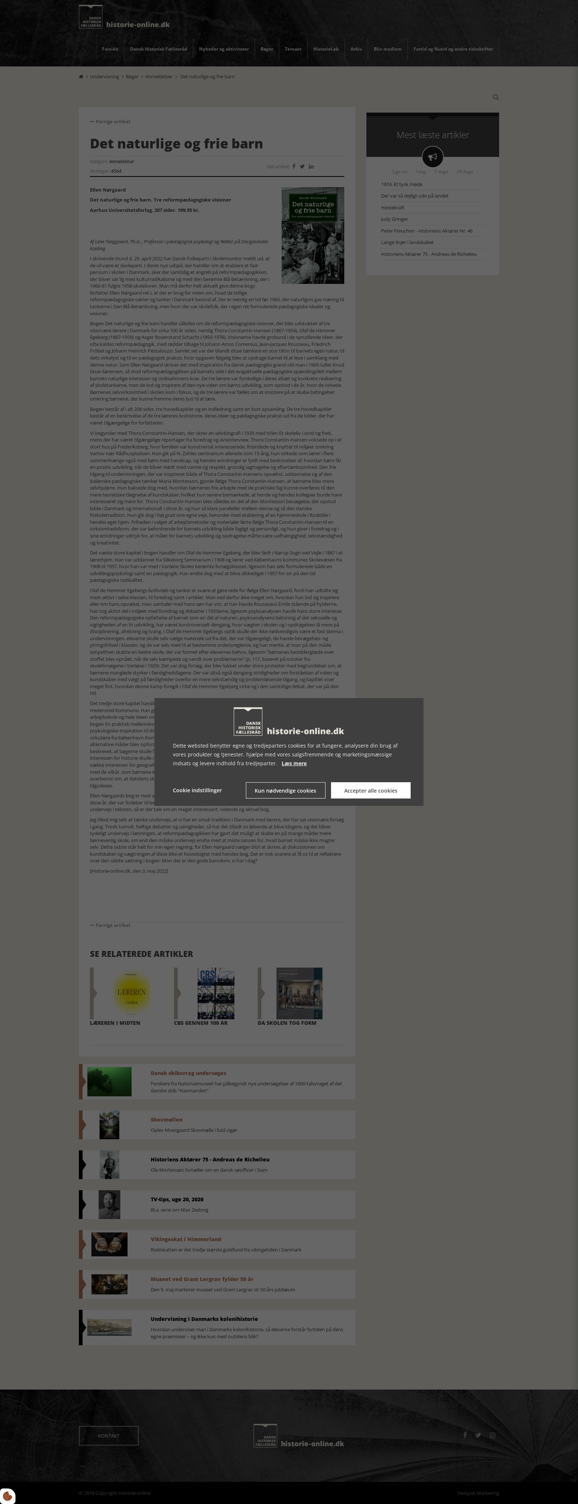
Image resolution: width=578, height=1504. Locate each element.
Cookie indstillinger (197, 790)
